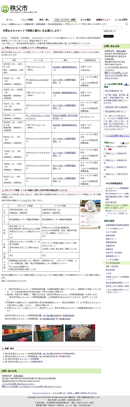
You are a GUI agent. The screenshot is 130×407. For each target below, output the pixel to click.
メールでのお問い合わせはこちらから (18, 384)
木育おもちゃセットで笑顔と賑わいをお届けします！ (117, 206)
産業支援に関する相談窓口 (116, 107)
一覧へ (126, 84)
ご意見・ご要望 (73, 393)
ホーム (9, 19)
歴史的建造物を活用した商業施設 (117, 198)
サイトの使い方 (122, 2)
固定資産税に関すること (115, 111)
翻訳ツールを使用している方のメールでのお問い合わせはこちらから (31, 386)
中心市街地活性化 (55, 24)
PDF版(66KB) (68, 315)
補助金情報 (110, 235)
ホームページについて (41, 393)
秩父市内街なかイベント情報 (117, 194)
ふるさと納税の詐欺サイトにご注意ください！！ (117, 291)
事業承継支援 (111, 242)
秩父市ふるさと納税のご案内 (117, 286)
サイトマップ (108, 2)
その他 (108, 273)
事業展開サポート (113, 256)
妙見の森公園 (111, 202)
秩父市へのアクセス (89, 393)
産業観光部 (29, 24)
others (32, 15)
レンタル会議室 (112, 260)
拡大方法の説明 (22, 2)
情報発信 (109, 249)
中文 (14, 15)
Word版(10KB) (53, 315)
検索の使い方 (110, 31)
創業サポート (111, 239)
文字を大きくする (8, 2)
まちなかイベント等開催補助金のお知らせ (117, 189)
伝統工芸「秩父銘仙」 (115, 253)
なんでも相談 (111, 232)
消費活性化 (110, 246)
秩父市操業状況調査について (117, 283)
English (4, 15)
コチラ (26, 200)
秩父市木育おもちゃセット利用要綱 (23, 359)
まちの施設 (85, 19)
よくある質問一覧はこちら (117, 136)
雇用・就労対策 (112, 266)
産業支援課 (40, 24)
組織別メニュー (103, 19)
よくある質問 (121, 19)
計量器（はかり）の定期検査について (117, 278)
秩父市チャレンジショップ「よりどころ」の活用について (117, 213)
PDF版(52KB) (64, 319)
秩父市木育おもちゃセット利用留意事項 (25, 362)
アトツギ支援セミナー (115, 229)
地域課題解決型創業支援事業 (117, 225)
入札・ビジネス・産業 (65, 19)
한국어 (23, 15)
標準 (44, 2)
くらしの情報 (27, 19)
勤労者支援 (110, 270)
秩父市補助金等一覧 (114, 91)
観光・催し (44, 19)
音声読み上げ (95, 2)
